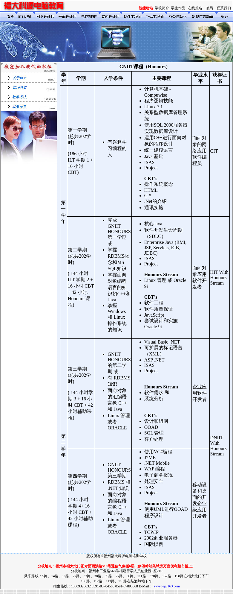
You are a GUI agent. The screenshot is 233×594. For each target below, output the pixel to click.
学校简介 (162, 8)
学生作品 (178, 8)
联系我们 (224, 8)
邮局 (209, 8)
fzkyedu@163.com (166, 586)
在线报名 (195, 8)
